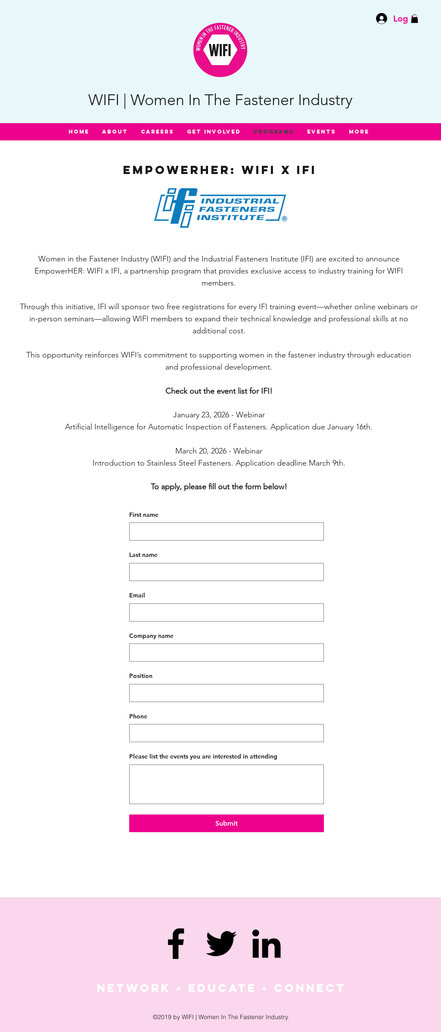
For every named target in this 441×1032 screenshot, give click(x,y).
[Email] (224, 612)
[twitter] (221, 943)
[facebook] (175, 943)
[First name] (224, 531)
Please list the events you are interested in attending (203, 756)
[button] (414, 18)
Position (140, 676)
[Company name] (224, 652)
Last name (143, 555)
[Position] (224, 693)
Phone (138, 716)
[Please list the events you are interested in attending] (226, 784)
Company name (151, 636)
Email (137, 595)
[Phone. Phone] (224, 733)
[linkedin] (266, 943)
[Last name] (224, 572)
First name (143, 515)
